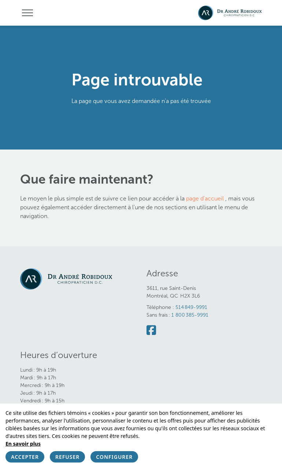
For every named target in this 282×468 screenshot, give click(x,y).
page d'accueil (205, 198)
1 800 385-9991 (189, 315)
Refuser (67, 456)
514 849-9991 (191, 307)
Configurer (114, 456)
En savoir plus (23, 443)
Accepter (25, 456)
